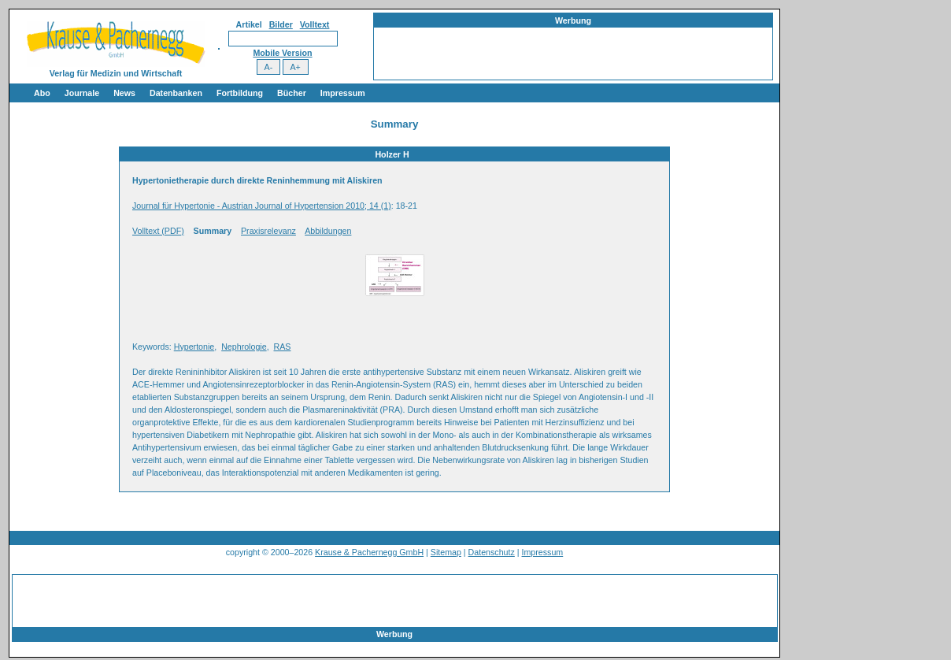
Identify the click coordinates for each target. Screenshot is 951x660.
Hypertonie (194, 346)
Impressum (342, 93)
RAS (282, 346)
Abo (42, 93)
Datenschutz (491, 552)
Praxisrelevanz (268, 230)
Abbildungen (328, 230)
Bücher (291, 93)
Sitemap (446, 552)
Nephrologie (243, 346)
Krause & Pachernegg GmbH (369, 552)
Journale (82, 93)
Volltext (315, 24)
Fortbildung (239, 93)
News (124, 93)
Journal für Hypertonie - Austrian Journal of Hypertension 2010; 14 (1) (261, 205)
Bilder (281, 24)
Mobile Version (282, 52)
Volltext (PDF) (158, 230)
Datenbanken (176, 93)
